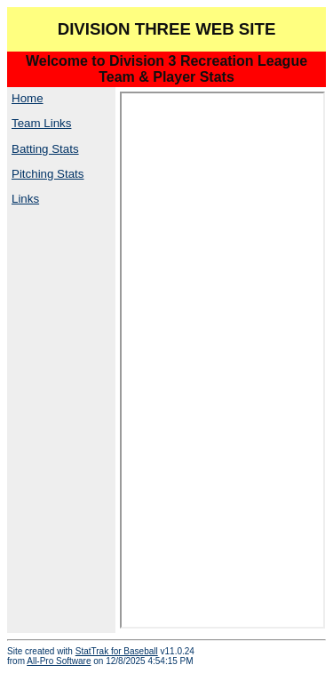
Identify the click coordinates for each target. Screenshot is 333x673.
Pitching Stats (48, 173)
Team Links (41, 123)
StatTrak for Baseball (116, 651)
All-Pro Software (59, 661)
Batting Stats (45, 149)
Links (25, 198)
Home (28, 98)
